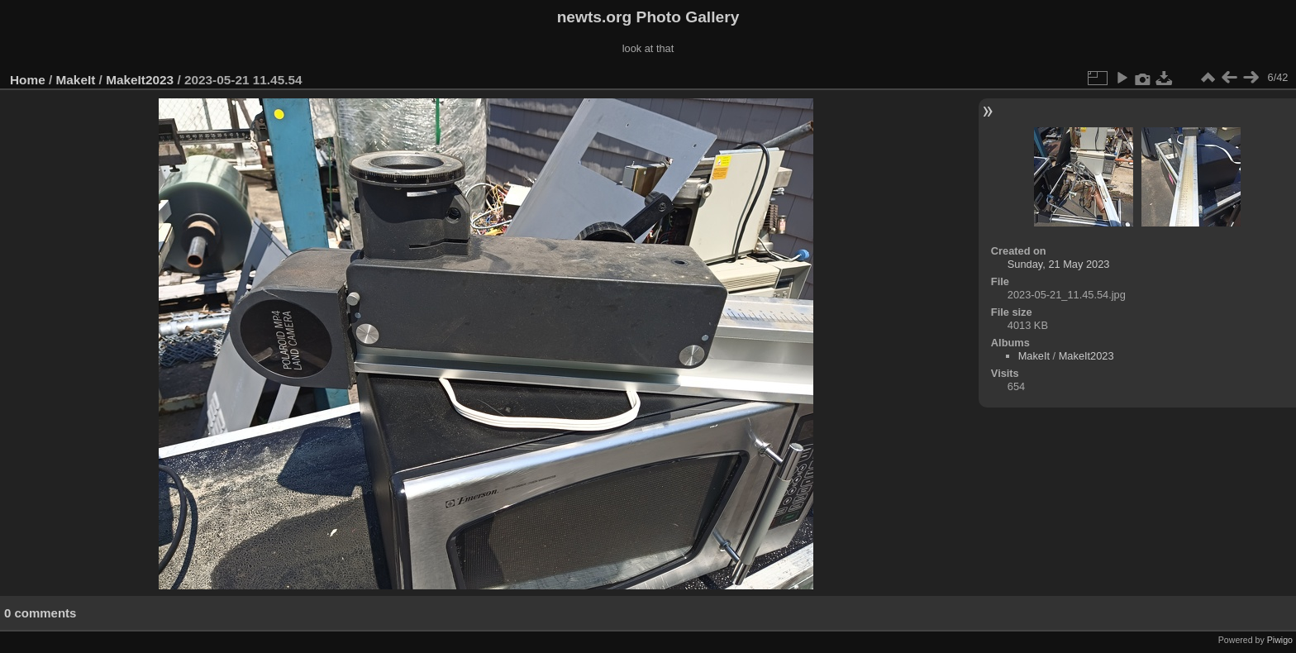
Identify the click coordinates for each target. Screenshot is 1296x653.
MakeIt (76, 80)
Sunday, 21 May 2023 (1059, 264)
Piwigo (1280, 640)
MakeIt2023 (140, 80)
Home (27, 80)
